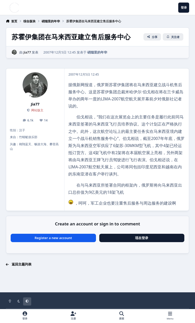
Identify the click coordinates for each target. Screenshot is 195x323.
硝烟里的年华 (97, 52)
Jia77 (27, 52)
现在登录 (141, 238)
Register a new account (53, 238)
